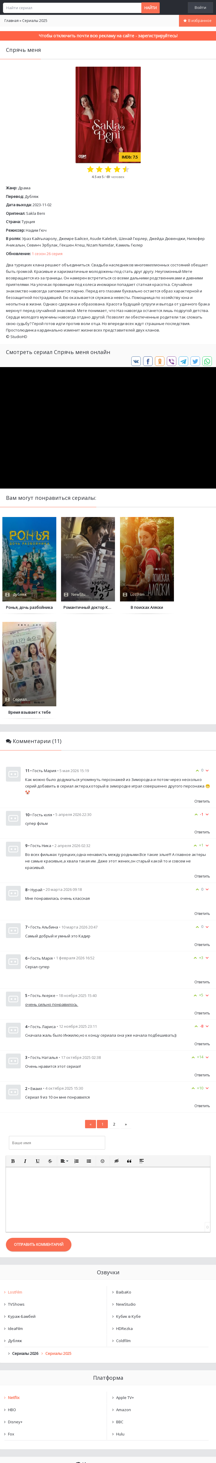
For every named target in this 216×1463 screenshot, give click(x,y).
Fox (11, 1329)
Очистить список (108, 1391)
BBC (119, 1317)
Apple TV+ (125, 1292)
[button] (12, 1056)
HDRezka (124, 1223)
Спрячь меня (26, 1376)
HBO (12, 1304)
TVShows (16, 1199)
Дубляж (32, 196)
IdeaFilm (15, 1223)
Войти (200, 7)
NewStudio (126, 1199)
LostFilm (15, 1187)
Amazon (123, 1304)
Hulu (120, 1329)
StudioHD (18, 336)
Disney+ (15, 1317)
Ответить (202, 696)
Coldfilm (123, 1235)
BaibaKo (123, 1187)
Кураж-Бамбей (22, 1211)
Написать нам (21, 1452)
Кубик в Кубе (128, 1211)
